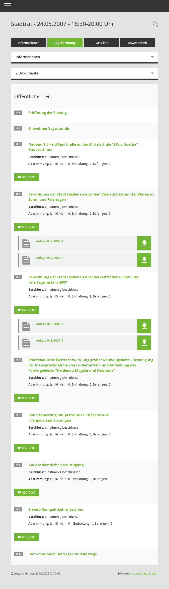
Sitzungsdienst (144, 573)
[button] (144, 243)
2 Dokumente (27, 73)
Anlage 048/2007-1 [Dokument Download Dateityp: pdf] (49, 324)
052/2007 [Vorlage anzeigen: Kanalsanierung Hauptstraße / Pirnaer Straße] (29, 448)
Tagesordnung (65, 43)
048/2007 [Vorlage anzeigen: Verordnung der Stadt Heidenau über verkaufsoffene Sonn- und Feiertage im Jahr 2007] (29, 310)
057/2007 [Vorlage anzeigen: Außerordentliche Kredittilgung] (29, 492)
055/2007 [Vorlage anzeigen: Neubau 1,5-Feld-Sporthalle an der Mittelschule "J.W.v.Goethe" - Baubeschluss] (29, 177)
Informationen (29, 43)
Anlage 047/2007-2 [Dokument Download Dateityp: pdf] (49, 258)
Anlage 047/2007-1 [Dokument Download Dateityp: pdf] (49, 241)
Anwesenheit (137, 43)
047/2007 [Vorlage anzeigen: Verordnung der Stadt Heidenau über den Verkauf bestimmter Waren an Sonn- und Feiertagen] (29, 227)
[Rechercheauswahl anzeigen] (154, 24)
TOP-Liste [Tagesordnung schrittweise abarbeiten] (101, 43)
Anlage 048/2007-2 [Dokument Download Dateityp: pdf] (49, 341)
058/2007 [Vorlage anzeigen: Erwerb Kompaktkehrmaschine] (29, 537)
